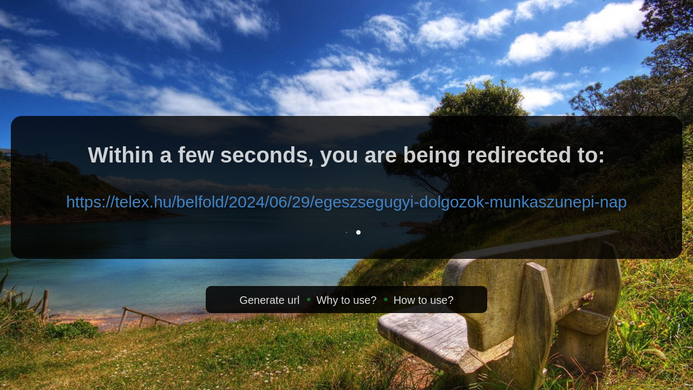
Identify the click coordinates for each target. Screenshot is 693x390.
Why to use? (346, 300)
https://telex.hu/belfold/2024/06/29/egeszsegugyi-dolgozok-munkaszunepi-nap (346, 202)
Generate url (269, 300)
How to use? (424, 300)
